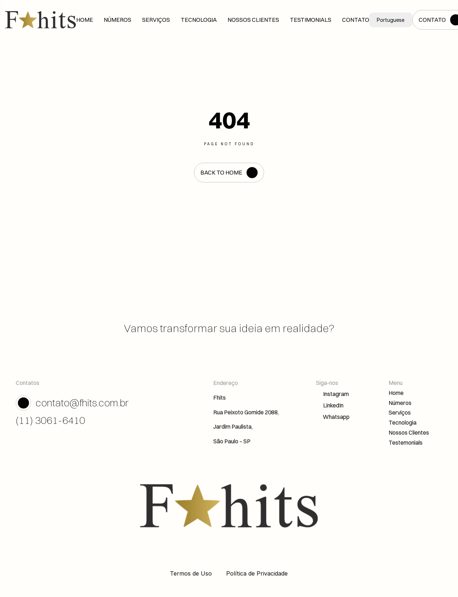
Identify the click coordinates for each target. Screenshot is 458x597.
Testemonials (406, 443)
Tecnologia (402, 423)
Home (396, 393)
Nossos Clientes (409, 433)
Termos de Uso (191, 573)
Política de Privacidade (257, 573)
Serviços (400, 413)
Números (400, 403)
